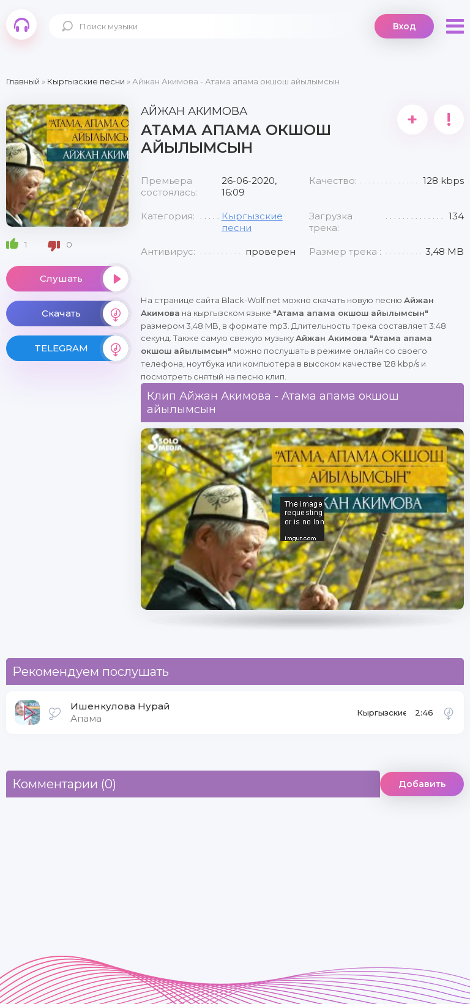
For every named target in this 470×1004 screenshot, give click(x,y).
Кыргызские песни (381, 716)
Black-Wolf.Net (21, 24)
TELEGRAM (81, 348)
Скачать (85, 313)
